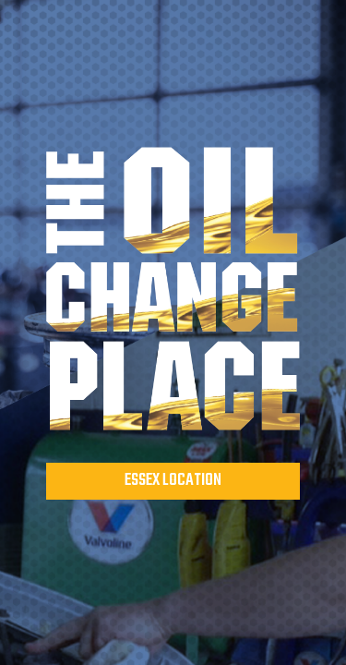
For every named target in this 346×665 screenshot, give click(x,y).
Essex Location (173, 480)
